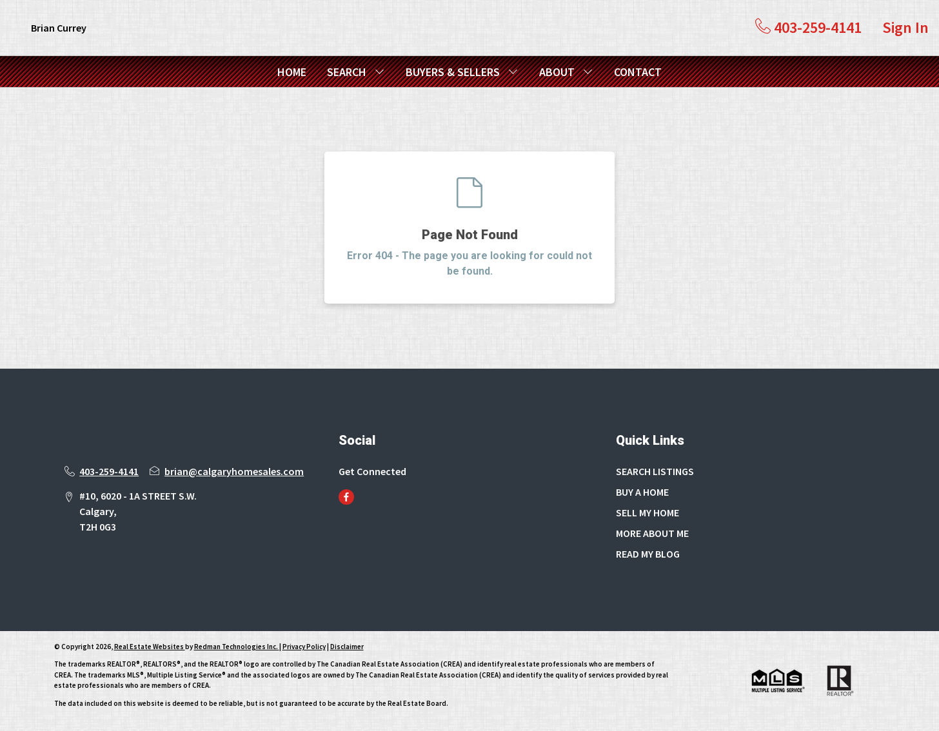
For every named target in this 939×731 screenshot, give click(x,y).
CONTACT (638, 71)
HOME (291, 71)
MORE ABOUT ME (652, 533)
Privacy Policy (304, 646)
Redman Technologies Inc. (236, 646)
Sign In (905, 27)
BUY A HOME (642, 491)
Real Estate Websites (149, 646)
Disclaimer (347, 646)
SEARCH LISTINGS (655, 471)
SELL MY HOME (647, 512)
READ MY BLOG (648, 553)
